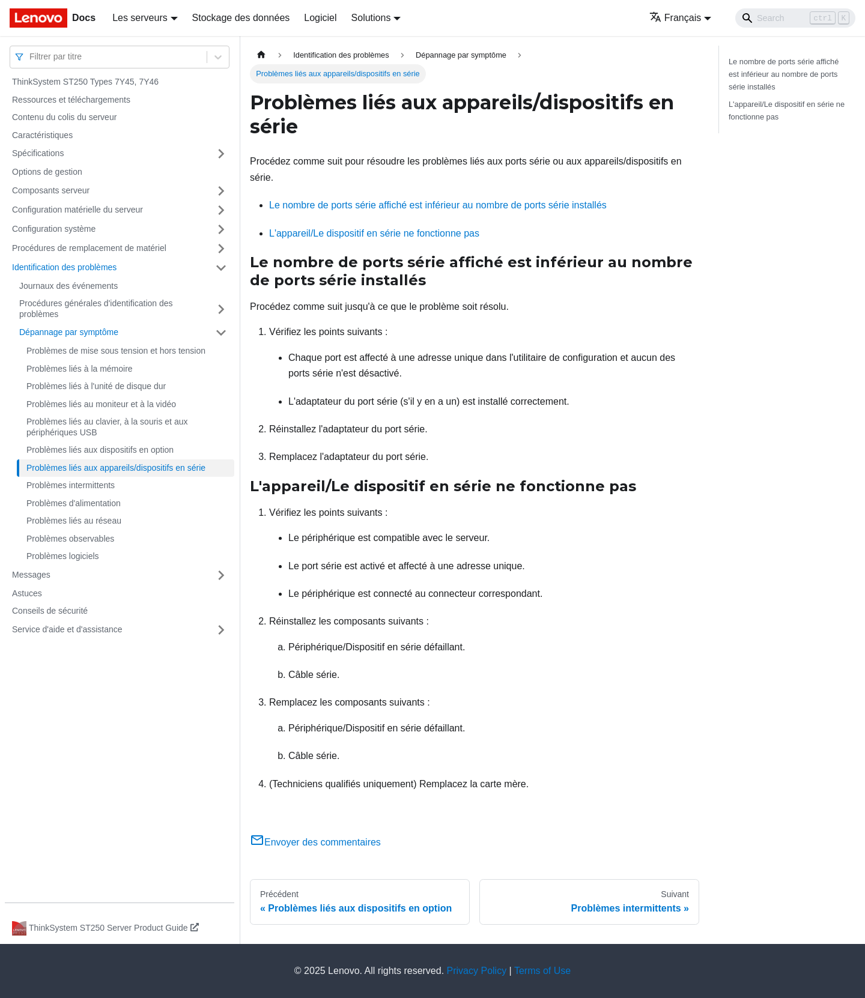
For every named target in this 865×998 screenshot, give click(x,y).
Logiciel (320, 18)
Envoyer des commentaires (315, 842)
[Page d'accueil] (261, 55)
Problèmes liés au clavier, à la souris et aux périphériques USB (106, 427)
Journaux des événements (68, 286)
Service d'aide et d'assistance (67, 629)
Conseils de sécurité (50, 610)
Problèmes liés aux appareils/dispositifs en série (115, 468)
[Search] (795, 18)
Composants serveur (51, 190)
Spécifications (38, 153)
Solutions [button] (371, 18)
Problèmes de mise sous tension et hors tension (115, 350)
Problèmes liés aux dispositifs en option (100, 450)
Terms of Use (542, 971)
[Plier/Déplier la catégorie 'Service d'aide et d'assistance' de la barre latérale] (221, 630)
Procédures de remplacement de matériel (89, 248)
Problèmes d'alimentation (73, 503)
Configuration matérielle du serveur (77, 209)
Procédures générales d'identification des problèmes (96, 308)
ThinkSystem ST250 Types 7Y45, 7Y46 (85, 81)
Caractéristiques (42, 135)
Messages (31, 574)
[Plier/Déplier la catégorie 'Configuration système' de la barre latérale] (221, 229)
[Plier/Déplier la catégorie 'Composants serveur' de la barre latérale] (221, 191)
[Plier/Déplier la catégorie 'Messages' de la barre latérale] (221, 575)
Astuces (27, 593)
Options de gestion (47, 172)
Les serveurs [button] (140, 18)
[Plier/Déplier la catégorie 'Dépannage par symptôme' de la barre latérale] (221, 332)
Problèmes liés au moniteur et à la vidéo (101, 404)
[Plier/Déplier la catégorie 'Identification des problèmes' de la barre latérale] (221, 267)
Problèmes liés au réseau (73, 520)
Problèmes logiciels (62, 556)
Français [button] (675, 18)
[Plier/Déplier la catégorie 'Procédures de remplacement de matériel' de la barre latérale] (221, 248)
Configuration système (54, 229)
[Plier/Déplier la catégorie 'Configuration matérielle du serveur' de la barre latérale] (221, 210)
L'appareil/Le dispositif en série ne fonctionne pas (374, 233)
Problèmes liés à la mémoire (79, 368)
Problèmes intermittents (70, 485)
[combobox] (30, 57)
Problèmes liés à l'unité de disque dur (96, 386)
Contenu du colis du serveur (64, 117)
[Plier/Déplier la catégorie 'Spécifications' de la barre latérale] (221, 153)
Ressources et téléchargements (71, 99)
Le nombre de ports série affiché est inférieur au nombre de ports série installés (438, 205)
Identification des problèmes (64, 267)
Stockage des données (241, 18)
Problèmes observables (70, 538)
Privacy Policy (477, 971)
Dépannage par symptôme (68, 332)
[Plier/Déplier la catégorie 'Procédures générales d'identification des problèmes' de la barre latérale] (221, 309)
